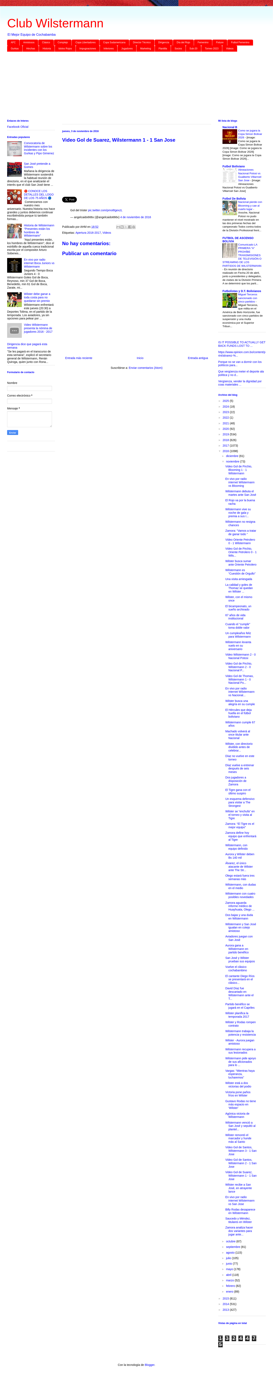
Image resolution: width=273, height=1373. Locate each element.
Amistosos (28, 42)
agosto (230, 1252)
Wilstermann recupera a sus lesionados (240, 1051)
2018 (226, 440)
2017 (226, 445)
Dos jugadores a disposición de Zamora (236, 781)
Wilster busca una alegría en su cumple (240, 702)
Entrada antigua (198, 358)
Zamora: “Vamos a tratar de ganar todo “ (240, 532)
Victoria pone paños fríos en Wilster (238, 1094)
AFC (13, 42)
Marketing (145, 48)
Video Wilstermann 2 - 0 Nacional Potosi (240, 656)
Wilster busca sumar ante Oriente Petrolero (240, 562)
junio (229, 1263)
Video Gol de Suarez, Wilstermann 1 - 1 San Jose (241, 1176)
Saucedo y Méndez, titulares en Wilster (238, 1220)
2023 (226, 412)
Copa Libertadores (85, 42)
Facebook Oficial (17, 126)
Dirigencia (163, 42)
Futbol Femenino (240, 42)
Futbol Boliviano (233, 166)
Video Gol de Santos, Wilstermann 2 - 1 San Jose (241, 1163)
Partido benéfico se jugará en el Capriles (239, 1006)
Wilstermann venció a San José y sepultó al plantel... (240, 1126)
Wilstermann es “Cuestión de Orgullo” (240, 571)
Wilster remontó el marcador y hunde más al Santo (238, 1138)
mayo (230, 1269)
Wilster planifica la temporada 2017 (237, 1015)
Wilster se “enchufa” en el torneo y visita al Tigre (240, 815)
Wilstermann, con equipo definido (236, 847)
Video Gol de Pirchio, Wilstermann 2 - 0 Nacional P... (238, 667)
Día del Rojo (183, 42)
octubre (231, 1241)
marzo (230, 1280)
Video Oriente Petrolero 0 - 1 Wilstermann (240, 541)
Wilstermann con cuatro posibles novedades (240, 895)
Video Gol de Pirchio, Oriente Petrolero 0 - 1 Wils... (241, 552)
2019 (226, 434)
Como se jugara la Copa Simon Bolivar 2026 (250, 134)
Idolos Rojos (65, 48)
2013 (226, 1309)
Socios (178, 48)
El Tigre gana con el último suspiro (238, 791)
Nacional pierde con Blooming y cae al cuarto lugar (250, 205)
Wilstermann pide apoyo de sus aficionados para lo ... (240, 1062)
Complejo (63, 42)
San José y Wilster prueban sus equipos (240, 959)
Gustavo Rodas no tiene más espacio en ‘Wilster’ (240, 1105)
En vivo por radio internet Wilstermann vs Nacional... (239, 692)
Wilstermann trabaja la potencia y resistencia (240, 1032)
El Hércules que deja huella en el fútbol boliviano (238, 713)
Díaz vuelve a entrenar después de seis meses (239, 769)
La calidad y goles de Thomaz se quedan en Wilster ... (239, 588)
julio (229, 1258)
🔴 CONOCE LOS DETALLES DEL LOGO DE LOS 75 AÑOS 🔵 (39, 194)
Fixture (219, 42)
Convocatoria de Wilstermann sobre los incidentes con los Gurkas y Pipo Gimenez (39, 148)
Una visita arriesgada (238, 579)
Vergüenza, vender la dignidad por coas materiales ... (240, 383)
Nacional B (229, 127)
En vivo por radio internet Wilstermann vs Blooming (239, 482)
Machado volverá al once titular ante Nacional (237, 735)
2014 (226, 1304)
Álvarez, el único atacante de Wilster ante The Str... (239, 867)
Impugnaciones (87, 48)
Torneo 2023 (212, 48)
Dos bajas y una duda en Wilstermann (239, 916)
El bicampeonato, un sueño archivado (238, 608)
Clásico (46, 42)
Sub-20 (193, 48)
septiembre (233, 1246)
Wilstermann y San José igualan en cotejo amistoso (240, 928)
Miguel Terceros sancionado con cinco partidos (247, 298)
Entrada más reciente (78, 358)
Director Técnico (142, 42)
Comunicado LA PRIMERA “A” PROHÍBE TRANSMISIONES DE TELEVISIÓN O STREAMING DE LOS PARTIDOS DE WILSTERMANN (241, 255)
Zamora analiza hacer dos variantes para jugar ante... (239, 1231)
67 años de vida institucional (235, 617)
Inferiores (108, 48)
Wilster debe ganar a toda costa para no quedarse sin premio (37, 297)
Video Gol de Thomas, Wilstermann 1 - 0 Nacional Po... (239, 679)
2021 (226, 423)
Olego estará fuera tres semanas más (239, 877)
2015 (226, 1298)
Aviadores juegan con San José (239, 938)
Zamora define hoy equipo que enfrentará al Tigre (240, 836)
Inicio (140, 358)
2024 (226, 406)
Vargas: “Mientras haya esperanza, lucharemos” (240, 1074)
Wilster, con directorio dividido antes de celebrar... (239, 747)
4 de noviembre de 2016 (135, 217)
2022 (226, 417)
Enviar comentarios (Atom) (146, 367)
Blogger (149, 1364)
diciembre (232, 456)
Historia (47, 48)
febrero (231, 1285)
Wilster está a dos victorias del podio (238, 1084)
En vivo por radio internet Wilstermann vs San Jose (239, 1200)
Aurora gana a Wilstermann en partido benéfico (237, 949)
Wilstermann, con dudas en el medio (240, 886)
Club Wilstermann (55, 23)
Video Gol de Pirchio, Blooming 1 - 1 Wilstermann (238, 470)
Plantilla (163, 48)
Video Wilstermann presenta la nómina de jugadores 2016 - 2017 (38, 328)
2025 (226, 400)
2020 (226, 428)
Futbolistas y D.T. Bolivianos (241, 291)
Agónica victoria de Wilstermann (237, 1115)
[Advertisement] (129, 86)
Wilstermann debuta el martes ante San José (240, 493)
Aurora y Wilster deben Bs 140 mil (239, 856)
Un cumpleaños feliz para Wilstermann (238, 634)
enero (230, 1291)
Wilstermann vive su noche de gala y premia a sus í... (238, 513)
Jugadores (127, 48)
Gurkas (15, 48)
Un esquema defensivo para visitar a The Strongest (239, 802)
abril (229, 1274)
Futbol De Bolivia (234, 198)
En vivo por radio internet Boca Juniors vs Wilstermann (39, 263)
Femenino (203, 42)
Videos (229, 48)
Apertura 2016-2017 (88, 232)
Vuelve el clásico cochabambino (236, 968)
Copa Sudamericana (114, 42)
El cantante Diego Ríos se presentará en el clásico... (239, 979)
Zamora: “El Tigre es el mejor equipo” (239, 825)
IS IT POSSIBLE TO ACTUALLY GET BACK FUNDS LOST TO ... (241, 344)
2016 (226, 451)
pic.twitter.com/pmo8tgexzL (105, 210)
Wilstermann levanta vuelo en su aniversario (238, 645)
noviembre (233, 461)
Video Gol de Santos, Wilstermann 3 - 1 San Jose (241, 1151)
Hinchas (30, 48)
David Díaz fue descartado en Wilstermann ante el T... (239, 993)
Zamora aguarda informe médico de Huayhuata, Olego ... (239, 906)
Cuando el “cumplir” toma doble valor (237, 626)
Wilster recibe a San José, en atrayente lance (238, 1188)
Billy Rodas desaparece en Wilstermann (240, 1211)
